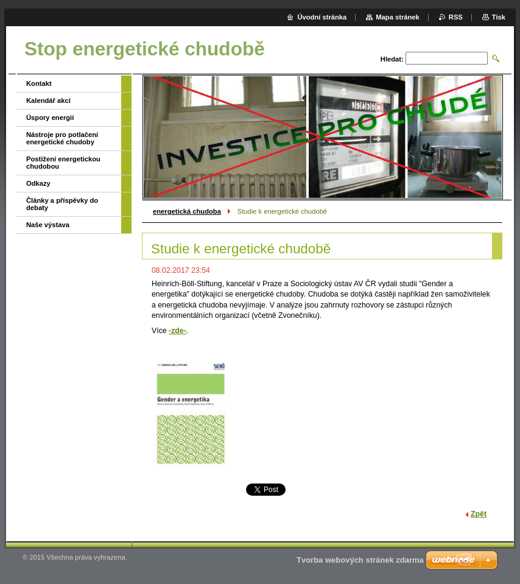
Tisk (498, 17)
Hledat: (392, 59)
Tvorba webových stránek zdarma (360, 560)
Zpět (479, 514)
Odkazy (38, 183)
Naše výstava (47, 224)
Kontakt (39, 83)
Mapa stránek (398, 17)
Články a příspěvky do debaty (62, 204)
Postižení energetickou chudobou (63, 162)
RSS (456, 17)
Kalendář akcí (48, 100)
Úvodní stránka (321, 17)
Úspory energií (50, 117)
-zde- (177, 330)
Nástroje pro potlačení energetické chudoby (62, 138)
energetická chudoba (187, 211)
